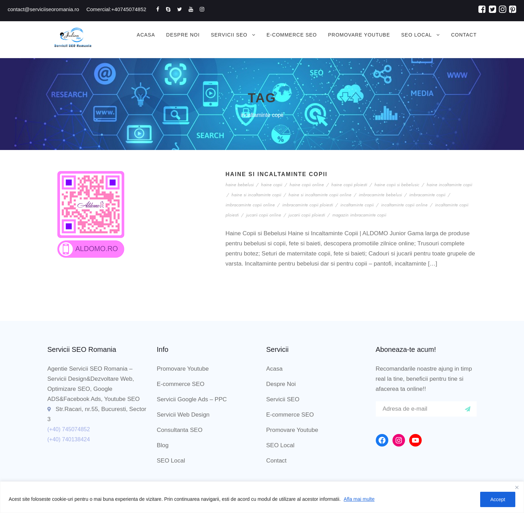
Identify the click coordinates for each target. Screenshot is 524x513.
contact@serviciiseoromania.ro (43, 9)
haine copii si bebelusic (396, 184)
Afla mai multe (359, 499)
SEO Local (416, 35)
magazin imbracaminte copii (359, 215)
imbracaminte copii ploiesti (307, 205)
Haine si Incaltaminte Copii (276, 174)
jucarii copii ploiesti (306, 215)
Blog (163, 445)
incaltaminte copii (357, 205)
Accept (497, 499)
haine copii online (306, 184)
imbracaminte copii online (250, 205)
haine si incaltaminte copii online (319, 194)
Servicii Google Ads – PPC (192, 399)
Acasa (146, 35)
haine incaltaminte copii (449, 184)
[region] (262, 497)
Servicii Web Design (183, 414)
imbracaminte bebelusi (380, 194)
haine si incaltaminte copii (256, 194)
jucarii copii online (263, 215)
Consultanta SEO (180, 430)
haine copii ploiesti (349, 184)
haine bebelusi (239, 184)
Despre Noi (183, 35)
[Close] (517, 487)
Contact (464, 35)
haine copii (271, 184)
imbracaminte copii (427, 194)
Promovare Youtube (359, 35)
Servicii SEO (229, 35)
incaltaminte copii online (404, 205)
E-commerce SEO (292, 35)
